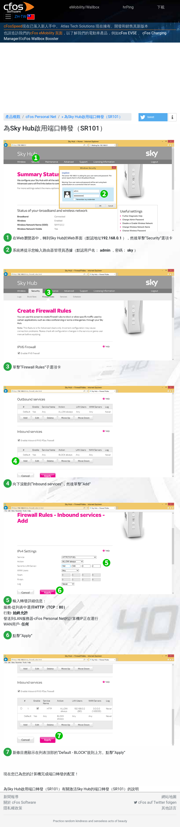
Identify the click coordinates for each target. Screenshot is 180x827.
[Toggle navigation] (8, 16)
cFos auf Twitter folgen (155, 802)
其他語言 (168, 808)
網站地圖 (168, 797)
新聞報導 (11, 797)
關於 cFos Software (20, 802)
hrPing (128, 7)
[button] (153, 117)
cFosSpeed (13, 26)
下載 (161, 7)
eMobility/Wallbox (84, 7)
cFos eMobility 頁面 (46, 33)
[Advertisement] (90, 78)
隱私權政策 (13, 808)
